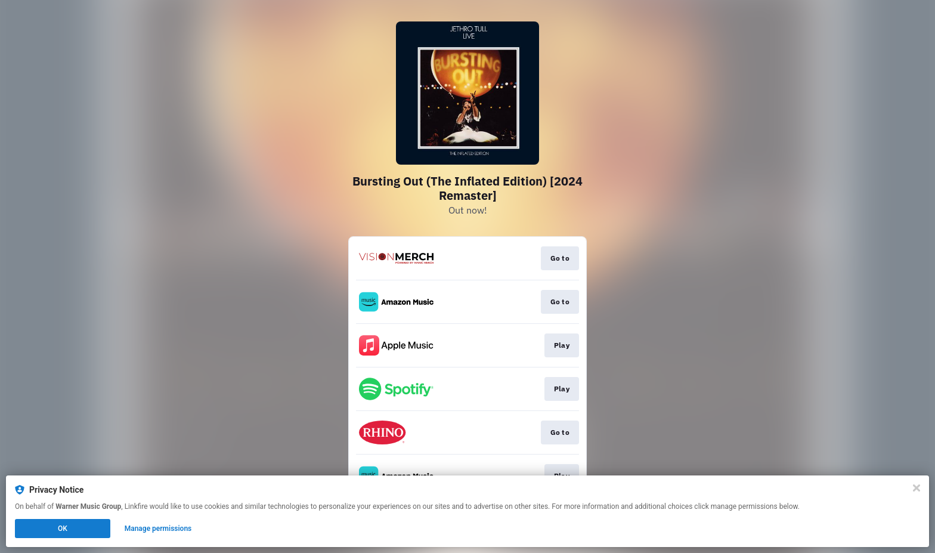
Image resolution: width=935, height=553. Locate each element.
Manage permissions (158, 528)
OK (62, 528)
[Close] (916, 488)
